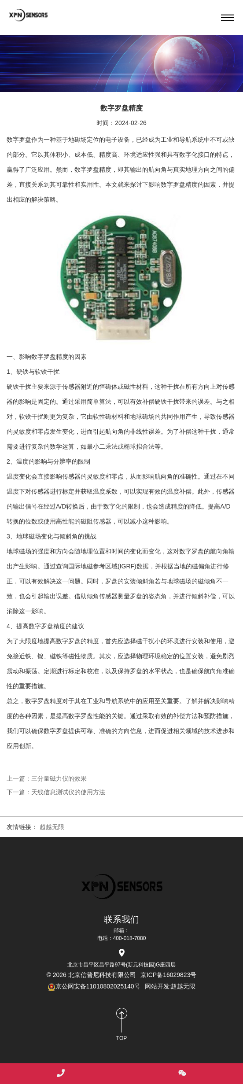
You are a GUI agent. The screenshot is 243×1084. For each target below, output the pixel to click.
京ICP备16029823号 (168, 974)
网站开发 (157, 986)
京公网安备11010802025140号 (94, 986)
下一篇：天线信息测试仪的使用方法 (56, 792)
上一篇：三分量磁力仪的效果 (47, 778)
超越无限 (52, 826)
